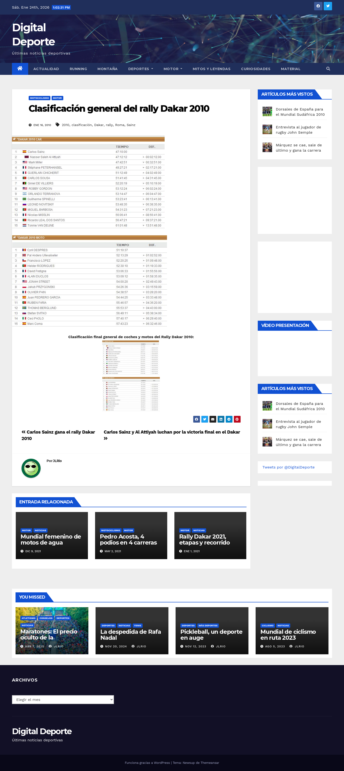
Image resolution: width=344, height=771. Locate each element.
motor (57, 98)
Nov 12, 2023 (195, 646)
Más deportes (208, 625)
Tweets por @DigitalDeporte (289, 467)
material (291, 69)
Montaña (107, 69)
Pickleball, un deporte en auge (211, 634)
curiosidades (255, 69)
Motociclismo (39, 98)
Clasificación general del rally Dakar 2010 (119, 108)
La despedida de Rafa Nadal (130, 634)
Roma (119, 125)
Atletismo (28, 618)
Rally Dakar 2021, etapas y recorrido (204, 539)
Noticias (40, 530)
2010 (65, 125)
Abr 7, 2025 (34, 646)
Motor (173, 69)
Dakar (98, 125)
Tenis (137, 625)
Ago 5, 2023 (275, 646)
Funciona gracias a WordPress (148, 763)
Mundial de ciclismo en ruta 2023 (288, 634)
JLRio (57, 461)
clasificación (82, 125)
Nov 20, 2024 (116, 646)
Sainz (131, 125)
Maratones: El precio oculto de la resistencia (48, 637)
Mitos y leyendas (212, 69)
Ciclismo (268, 625)
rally (109, 125)
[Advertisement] (298, 199)
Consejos (45, 618)
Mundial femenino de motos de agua (51, 539)
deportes (63, 618)
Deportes (140, 69)
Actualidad (46, 69)
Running (78, 69)
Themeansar (210, 763)
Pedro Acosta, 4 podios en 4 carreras (128, 539)
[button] (328, 68)
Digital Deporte (42, 731)
